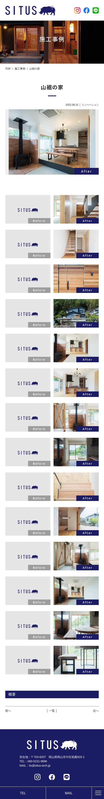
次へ (96, 710)
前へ (8, 710)
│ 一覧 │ (52, 710)
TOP (8, 68)
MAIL (68, 793)
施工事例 (20, 68)
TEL (23, 793)
